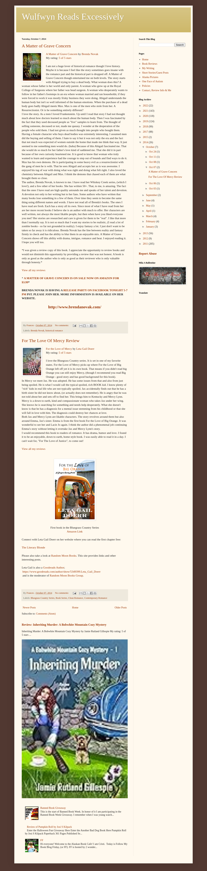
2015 (146, 137)
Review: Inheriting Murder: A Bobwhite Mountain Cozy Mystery (64, 624)
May (148, 205)
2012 (146, 238)
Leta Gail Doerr (85, 348)
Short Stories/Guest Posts (155, 72)
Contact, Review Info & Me (156, 90)
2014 (146, 142)
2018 (146, 126)
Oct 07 (153, 167)
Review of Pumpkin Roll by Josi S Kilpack (49, 827)
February (151, 221)
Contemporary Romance (95, 598)
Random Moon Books (63, 555)
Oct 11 (153, 156)
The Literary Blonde (33, 547)
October (150, 147)
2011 (146, 243)
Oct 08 (153, 162)
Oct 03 (153, 188)
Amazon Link (75, 531)
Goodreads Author (53, 567)
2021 (146, 110)
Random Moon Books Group (66, 575)
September (152, 195)
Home (75, 607)
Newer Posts (29, 607)
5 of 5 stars (65, 57)
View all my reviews (33, 270)
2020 (146, 116)
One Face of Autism (152, 81)
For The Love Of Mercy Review (51, 340)
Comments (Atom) (46, 613)
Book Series (61, 598)
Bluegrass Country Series (42, 598)
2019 (146, 121)
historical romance (54, 330)
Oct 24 (153, 151)
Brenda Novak (90, 54)
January (150, 226)
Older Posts (121, 607)
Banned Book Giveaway (53, 808)
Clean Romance (75, 598)
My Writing (148, 68)
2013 (146, 233)
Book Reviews (149, 63)
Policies (146, 85)
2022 (146, 105)
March (149, 216)
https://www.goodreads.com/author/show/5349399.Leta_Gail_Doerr (61, 571)
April (149, 210)
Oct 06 (153, 183)
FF (41, 840)
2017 (146, 131)
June (148, 200)
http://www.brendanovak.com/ (74, 307)
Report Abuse (148, 253)
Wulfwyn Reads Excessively (73, 17)
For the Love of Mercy (59, 348)
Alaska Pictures (150, 77)
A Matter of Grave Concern (46, 45)
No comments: (62, 325)
